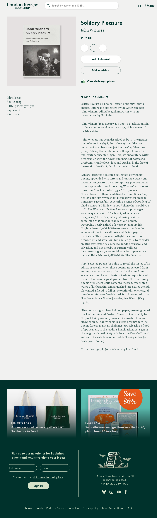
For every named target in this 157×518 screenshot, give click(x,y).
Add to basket (101, 58)
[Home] (22, 5)
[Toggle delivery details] (100, 80)
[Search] (81, 5)
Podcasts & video (55, 507)
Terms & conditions (112, 507)
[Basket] (139, 6)
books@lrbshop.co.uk (114, 478)
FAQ (129, 507)
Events (39, 507)
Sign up (38, 484)
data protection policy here (48, 476)
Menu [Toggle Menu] (150, 5)
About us (74, 507)
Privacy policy (90, 507)
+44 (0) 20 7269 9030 (114, 482)
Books (28, 507)
